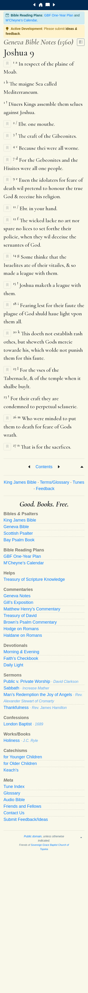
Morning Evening (21, 651)
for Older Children (20, 763)
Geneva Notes (17, 595)
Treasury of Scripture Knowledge (34, 579)
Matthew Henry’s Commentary (32, 609)
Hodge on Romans (21, 628)
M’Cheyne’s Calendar (21, 20)
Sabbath (26, 688)
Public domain (33, 836)
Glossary (12, 793)
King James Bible (20, 482)
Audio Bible (14, 799)
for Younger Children (23, 757)
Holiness (21, 740)
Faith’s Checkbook (21, 658)
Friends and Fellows (22, 806)
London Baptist (23, 724)
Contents (43, 466)
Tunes (78, 482)
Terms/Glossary (54, 482)
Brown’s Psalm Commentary (30, 622)
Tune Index (14, 786)
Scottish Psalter (18, 533)
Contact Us (14, 813)
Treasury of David (20, 615)
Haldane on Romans (23, 635)
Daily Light (13, 665)
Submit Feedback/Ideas (26, 819)
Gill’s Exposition (18, 602)
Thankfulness (35, 707)
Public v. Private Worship (41, 681)
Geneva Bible (16, 526)
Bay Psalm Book (19, 540)
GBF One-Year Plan (58, 15)
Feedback (45, 488)
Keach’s (11, 770)
